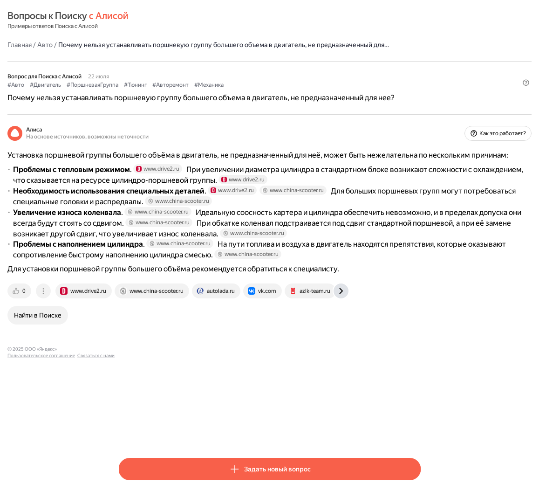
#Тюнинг (246, 93)
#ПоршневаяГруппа (203, 93)
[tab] (130, 387)
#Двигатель (156, 93)
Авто (156, 44)
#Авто (126, 93)
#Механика (319, 93)
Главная (130, 44)
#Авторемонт (281, 93)
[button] (415, 109)
